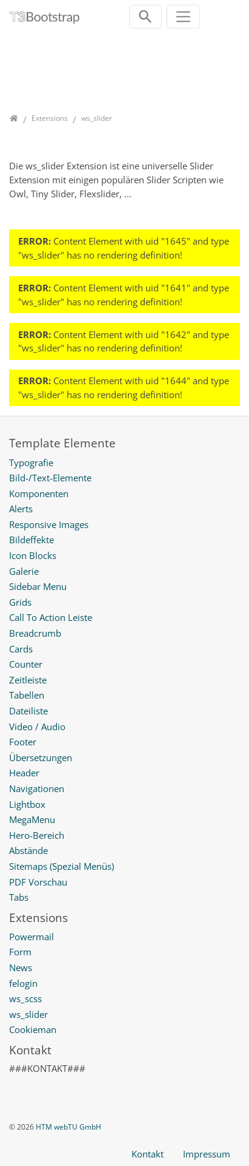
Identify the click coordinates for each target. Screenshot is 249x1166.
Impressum (206, 1154)
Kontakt (147, 1154)
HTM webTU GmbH (68, 1127)
